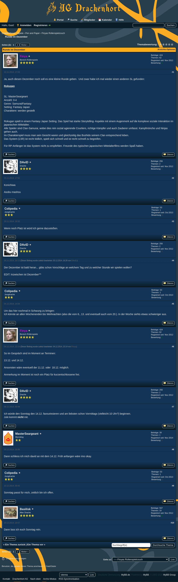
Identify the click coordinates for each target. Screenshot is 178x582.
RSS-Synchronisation (69, 579)
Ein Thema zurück (15, 544)
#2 (173, 178)
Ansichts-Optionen (166, 49)
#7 (173, 407)
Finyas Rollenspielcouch (53, 33)
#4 (173, 260)
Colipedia (10, 208)
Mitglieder (89, 20)
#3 (173, 221)
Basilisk (25, 509)
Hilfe (121, 20)
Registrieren (40, 25)
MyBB (146, 575)
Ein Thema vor (35, 544)
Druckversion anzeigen (16, 558)
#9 (173, 486)
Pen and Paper (32, 33)
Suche (73, 20)
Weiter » (25, 45)
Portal (60, 20)
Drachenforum (8, 33)
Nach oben (35, 579)
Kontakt (6, 579)
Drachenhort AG (20, 579)
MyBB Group (169, 575)
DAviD (24, 162)
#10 (172, 523)
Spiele (20, 33)
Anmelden (25, 25)
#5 (173, 304)
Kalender (107, 20)
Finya (73, 347)
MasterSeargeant (26, 433)
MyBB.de (125, 575)
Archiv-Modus (49, 579)
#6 (173, 346)
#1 (173, 72)
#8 (173, 449)
